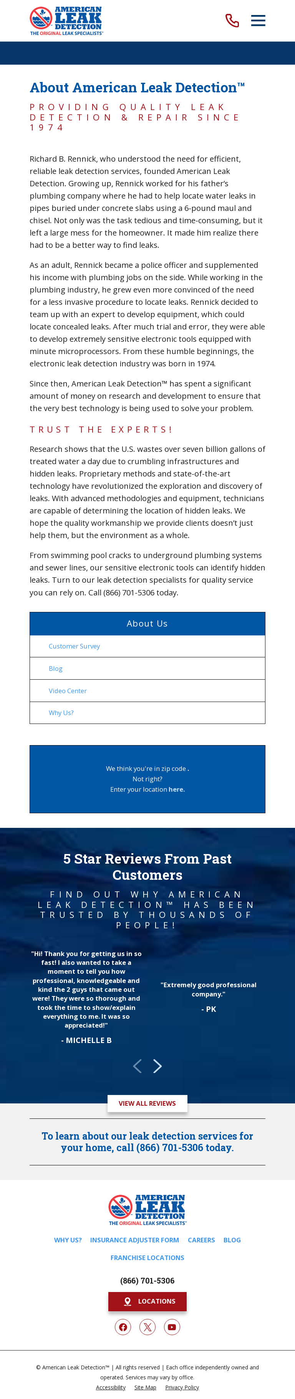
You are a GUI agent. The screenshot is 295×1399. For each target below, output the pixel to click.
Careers (201, 1239)
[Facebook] (123, 1327)
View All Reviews (147, 1103)
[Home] (66, 21)
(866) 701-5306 (147, 1280)
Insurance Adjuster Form (134, 1239)
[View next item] (158, 1066)
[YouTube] (172, 1327)
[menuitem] (147, 646)
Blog (232, 1239)
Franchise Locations (147, 1257)
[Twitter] (147, 1327)
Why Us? (68, 1239)
